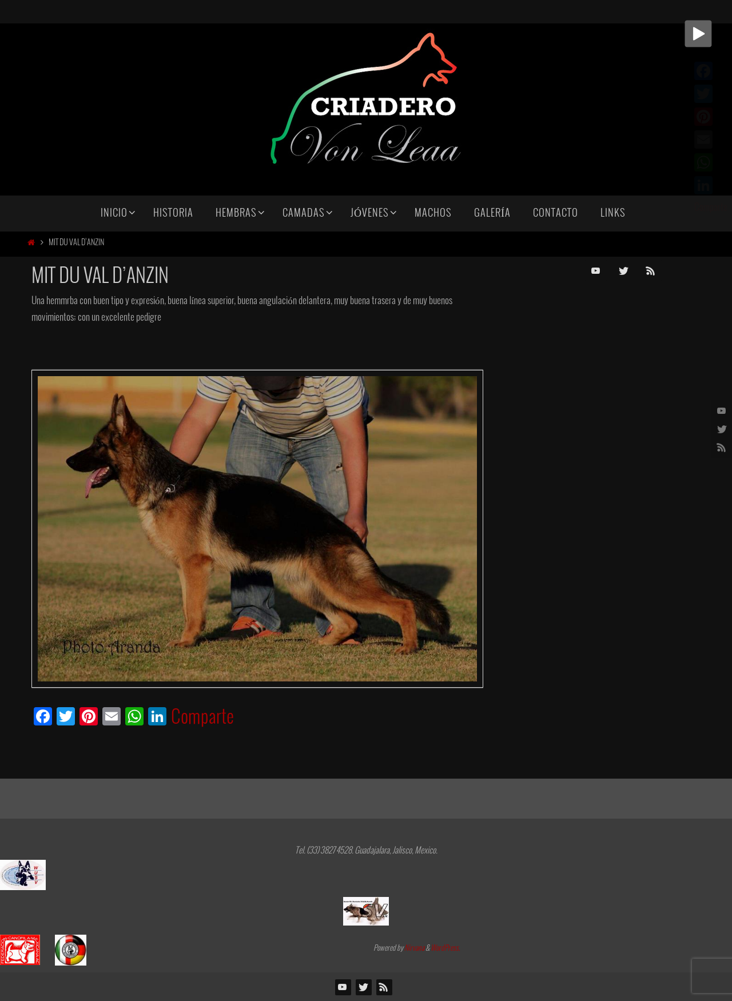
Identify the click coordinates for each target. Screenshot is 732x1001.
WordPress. (445, 948)
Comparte (202, 718)
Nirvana (414, 948)
